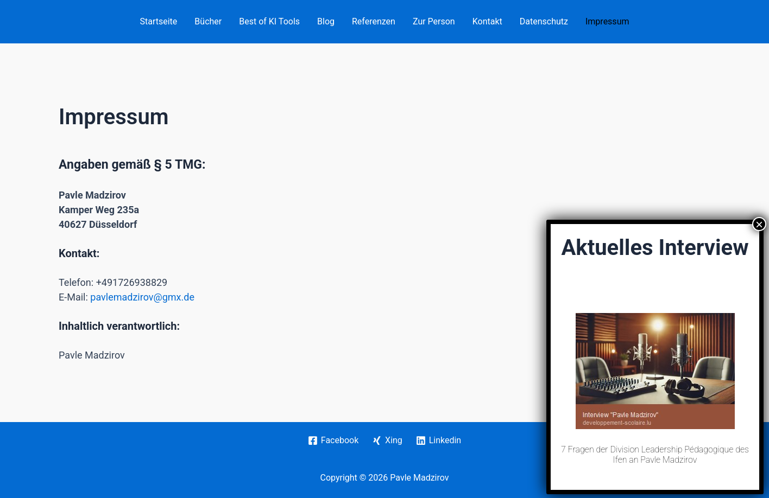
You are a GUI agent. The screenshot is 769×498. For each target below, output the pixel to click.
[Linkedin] (438, 440)
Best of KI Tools (269, 21)
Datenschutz (544, 21)
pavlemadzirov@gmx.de (142, 297)
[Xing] (387, 440)
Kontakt (487, 21)
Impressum (607, 21)
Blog (326, 21)
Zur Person (434, 21)
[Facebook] (333, 440)
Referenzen (373, 21)
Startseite (159, 21)
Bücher (208, 21)
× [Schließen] (759, 406)
